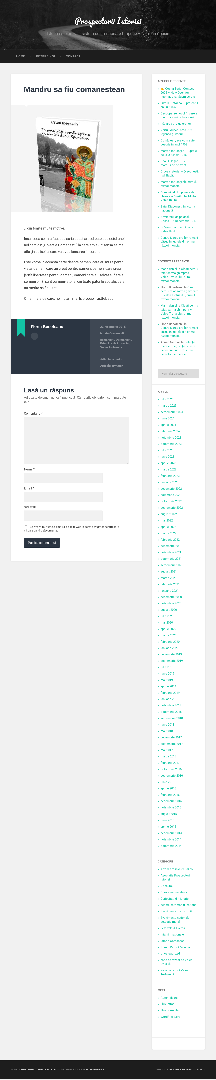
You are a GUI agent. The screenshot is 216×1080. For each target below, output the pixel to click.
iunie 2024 (167, 419)
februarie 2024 (170, 432)
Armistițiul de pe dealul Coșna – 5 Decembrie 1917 (179, 220)
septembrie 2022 (172, 508)
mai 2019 (167, 681)
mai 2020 (167, 623)
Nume (29, 482)
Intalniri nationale (172, 935)
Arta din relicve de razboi (177, 870)
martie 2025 (168, 406)
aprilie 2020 (168, 630)
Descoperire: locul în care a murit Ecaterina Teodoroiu (179, 116)
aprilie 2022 (168, 528)
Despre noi (45, 57)
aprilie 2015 (168, 827)
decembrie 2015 (171, 802)
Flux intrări (168, 1005)
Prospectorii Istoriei (108, 21)
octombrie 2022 (171, 502)
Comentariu (33, 424)
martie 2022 (168, 534)
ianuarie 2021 (169, 592)
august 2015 (169, 815)
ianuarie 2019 (169, 700)
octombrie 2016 (171, 770)
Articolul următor (111, 376)
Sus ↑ (201, 1070)
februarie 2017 (170, 764)
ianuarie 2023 (169, 483)
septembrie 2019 (172, 662)
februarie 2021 (170, 585)
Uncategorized (170, 955)
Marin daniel (169, 270)
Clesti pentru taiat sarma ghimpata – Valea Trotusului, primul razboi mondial (179, 276)
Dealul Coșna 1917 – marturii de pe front (174, 164)
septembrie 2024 (172, 413)
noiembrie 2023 (171, 438)
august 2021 (169, 572)
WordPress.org (170, 1018)
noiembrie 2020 (171, 604)
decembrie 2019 (171, 655)
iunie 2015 (167, 821)
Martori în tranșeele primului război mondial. (179, 185)
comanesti (107, 350)
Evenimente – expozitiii (176, 912)
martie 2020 (168, 636)
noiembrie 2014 (171, 840)
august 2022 (169, 515)
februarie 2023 (170, 477)
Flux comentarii (171, 1011)
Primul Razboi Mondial (176, 948)
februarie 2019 (170, 694)
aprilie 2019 (168, 687)
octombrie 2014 (171, 847)
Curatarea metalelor (174, 893)
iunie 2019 (167, 674)
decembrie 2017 (171, 738)
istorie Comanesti (112, 344)
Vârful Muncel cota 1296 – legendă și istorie (178, 133)
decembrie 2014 (171, 834)
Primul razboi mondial (114, 354)
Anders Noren (180, 1070)
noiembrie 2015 (171, 808)
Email (29, 502)
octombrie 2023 (171, 445)
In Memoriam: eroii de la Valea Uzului (177, 230)
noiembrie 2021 (171, 553)
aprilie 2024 (168, 426)
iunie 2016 (167, 783)
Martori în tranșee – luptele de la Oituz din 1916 (179, 154)
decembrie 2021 (171, 547)
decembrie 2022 (171, 489)
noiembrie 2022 (171, 496)
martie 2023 (168, 470)
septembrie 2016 (172, 776)
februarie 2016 (170, 796)
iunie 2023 (167, 457)
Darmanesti (123, 350)
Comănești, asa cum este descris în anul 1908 (178, 143)
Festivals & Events (173, 929)
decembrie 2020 (171, 598)
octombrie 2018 (171, 713)
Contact (73, 57)
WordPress (95, 1070)
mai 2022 (167, 521)
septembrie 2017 (172, 745)
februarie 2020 (170, 643)
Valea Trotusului (111, 358)
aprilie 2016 (168, 789)
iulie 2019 (167, 668)
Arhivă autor (34, 346)
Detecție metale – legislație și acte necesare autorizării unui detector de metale (178, 349)
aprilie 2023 (168, 464)
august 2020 (169, 611)
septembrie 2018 (172, 719)
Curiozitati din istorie (175, 900)
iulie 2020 (167, 617)
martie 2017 (168, 757)
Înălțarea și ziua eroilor (176, 125)
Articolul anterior (111, 370)
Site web (30, 521)
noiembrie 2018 (171, 706)
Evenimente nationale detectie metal (175, 921)
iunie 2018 (167, 725)
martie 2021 (168, 579)
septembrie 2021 (172, 566)
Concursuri (168, 887)
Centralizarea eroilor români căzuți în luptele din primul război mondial (179, 243)
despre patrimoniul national (179, 906)
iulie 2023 (167, 451)
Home (20, 57)
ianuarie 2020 (169, 649)
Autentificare (169, 999)
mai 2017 (167, 751)
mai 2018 (167, 732)
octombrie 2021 (171, 560)
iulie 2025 (167, 400)
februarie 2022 (170, 541)
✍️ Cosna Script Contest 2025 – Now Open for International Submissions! (178, 94)
